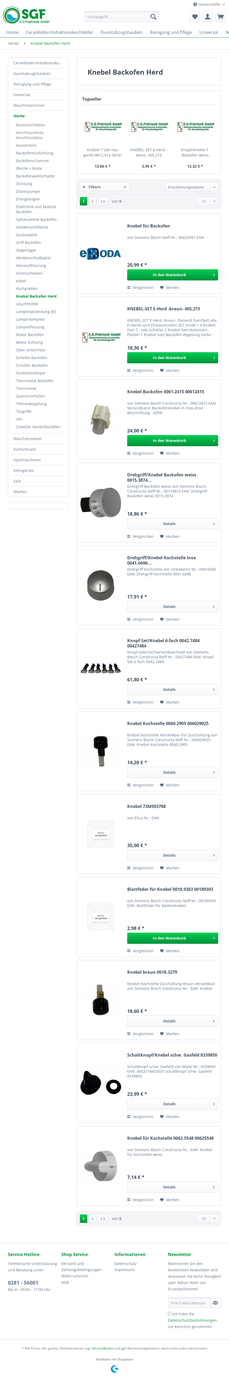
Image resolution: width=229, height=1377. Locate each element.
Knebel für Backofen (148, 226)
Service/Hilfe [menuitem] (207, 4)
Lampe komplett (30, 319)
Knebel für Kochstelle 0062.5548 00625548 (170, 1138)
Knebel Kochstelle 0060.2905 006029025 (168, 723)
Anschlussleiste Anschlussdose (30, 135)
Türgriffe (23, 411)
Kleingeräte (23, 470)
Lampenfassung (30, 326)
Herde (19, 115)
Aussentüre (26, 145)
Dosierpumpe (28, 191)
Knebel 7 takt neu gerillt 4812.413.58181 (102, 152)
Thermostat (26, 388)
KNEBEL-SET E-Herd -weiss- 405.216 (148, 152)
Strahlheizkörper (31, 372)
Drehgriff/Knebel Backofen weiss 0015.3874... (161, 477)
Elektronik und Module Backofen (36, 209)
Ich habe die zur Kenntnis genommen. (192, 1320)
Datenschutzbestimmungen (192, 1320)
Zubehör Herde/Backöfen (38, 426)
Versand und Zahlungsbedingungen (81, 1266)
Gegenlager (26, 250)
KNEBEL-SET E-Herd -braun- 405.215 (163, 309)
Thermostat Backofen (35, 380)
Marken (20, 491)
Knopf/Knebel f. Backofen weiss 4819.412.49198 (195, 152)
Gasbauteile (26, 234)
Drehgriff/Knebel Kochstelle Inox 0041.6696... (161, 560)
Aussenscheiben (30, 124)
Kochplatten (27, 288)
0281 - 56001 (23, 1282)
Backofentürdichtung (34, 152)
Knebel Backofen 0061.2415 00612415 (165, 392)
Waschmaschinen (29, 105)
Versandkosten (103, 1348)
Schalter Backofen (32, 365)
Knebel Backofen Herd (36, 296)
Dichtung (24, 183)
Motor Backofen (30, 334)
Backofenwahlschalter (35, 175)
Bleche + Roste (29, 168)
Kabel (21, 280)
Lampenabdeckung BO (36, 311)
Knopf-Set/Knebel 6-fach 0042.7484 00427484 (163, 643)
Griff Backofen (28, 242)
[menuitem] (122, 19)
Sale (17, 481)
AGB (65, 1282)
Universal (21, 94)
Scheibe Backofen (31, 357)
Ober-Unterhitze (30, 349)
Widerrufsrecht (74, 1275)
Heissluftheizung (31, 265)
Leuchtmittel (27, 303)
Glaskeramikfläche (32, 227)
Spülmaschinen (27, 459)
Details (189, 523)
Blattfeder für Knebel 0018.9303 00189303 (170, 889)
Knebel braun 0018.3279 (152, 972)
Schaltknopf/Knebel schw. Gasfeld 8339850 (172, 1055)
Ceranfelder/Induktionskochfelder (39, 62)
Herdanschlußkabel (33, 257)
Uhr (19, 419)
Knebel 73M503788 (146, 806)
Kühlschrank (24, 449)
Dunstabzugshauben (32, 73)
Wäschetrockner (27, 438)
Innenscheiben (29, 273)
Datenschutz (125, 1263)
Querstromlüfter (30, 396)
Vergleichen (140, 287)
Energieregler (28, 199)
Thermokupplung (31, 403)
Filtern (91, 186)
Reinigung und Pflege (32, 84)
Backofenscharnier (32, 160)
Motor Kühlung (29, 342)
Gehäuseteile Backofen (36, 219)
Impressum (124, 1269)
